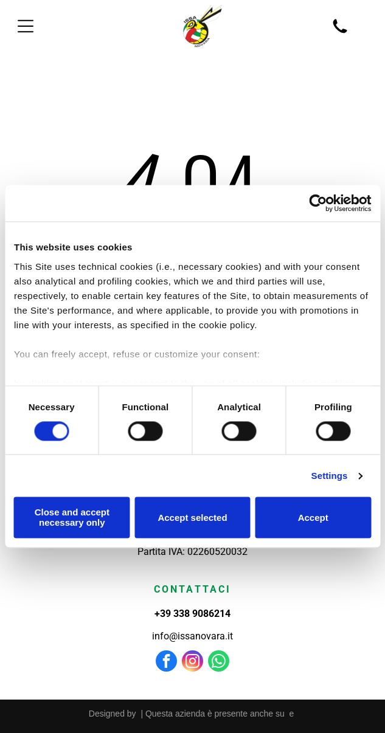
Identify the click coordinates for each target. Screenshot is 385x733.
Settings (329, 475)
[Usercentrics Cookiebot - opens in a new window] (318, 203)
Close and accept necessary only (72, 518)
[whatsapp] (218, 662)
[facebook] (166, 662)
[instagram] (192, 662)
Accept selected (192, 517)
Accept (313, 517)
